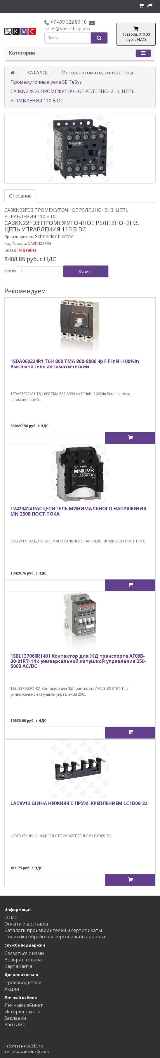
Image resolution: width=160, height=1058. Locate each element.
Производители (22, 982)
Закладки (15, 1018)
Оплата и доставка (26, 924)
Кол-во (10, 270)
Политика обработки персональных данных (55, 936)
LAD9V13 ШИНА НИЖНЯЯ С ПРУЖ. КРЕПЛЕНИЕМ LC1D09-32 (79, 803)
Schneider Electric (54, 236)
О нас (10, 917)
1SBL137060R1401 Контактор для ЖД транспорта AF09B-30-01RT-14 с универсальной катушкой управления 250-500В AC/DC (78, 661)
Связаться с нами (24, 953)
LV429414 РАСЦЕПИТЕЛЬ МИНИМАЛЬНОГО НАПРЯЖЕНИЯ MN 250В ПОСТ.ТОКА (78, 511)
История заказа (22, 1011)
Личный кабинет (23, 1005)
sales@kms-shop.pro (67, 28)
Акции (11, 989)
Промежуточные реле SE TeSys (46, 82)
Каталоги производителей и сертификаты (53, 930)
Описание (20, 196)
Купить (86, 271)
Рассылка (14, 1024)
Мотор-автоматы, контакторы (97, 72)
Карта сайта (18, 966)
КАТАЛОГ (38, 72)
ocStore (34, 1046)
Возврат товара (23, 959)
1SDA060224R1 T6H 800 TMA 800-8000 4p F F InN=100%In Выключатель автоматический (75, 364)
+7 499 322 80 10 (68, 22)
